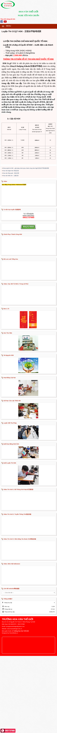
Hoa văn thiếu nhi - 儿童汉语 (10, 252)
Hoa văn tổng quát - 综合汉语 (11, 250)
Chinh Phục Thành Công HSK (12, 311)
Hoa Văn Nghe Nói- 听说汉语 (11, 247)
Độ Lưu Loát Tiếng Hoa (10, 336)
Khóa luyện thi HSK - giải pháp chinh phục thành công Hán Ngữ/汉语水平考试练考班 (26, 245)
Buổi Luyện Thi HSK (9, 540)
